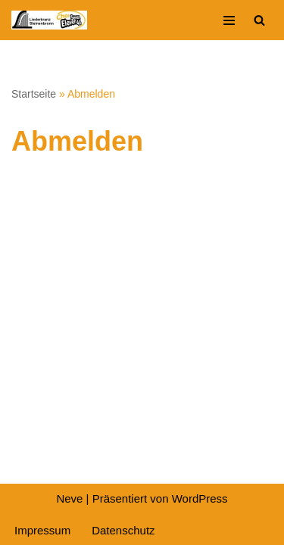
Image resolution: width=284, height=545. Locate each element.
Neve (69, 498)
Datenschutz (123, 530)
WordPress (200, 498)
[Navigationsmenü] (229, 20)
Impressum (42, 530)
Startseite (33, 94)
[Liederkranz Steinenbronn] (49, 20)
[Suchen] (259, 20)
